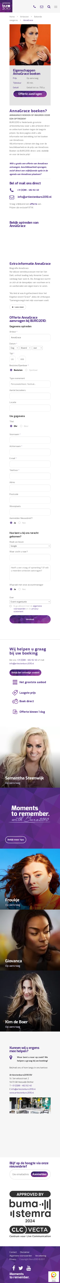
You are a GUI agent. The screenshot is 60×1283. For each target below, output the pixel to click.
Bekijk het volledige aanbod (25, 672)
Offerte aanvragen (30, 94)
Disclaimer (25, 1252)
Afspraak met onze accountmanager (26, 585)
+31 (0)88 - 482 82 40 (28, 190)
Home (12, 16)
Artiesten (24, 16)
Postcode (13, 494)
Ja (15, 523)
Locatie (12, 402)
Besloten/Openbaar (19, 365)
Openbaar (33, 370)
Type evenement (17, 378)
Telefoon (14, 470)
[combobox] (14, 348)
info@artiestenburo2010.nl (34, 197)
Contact (13, 1252)
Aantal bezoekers (17, 390)
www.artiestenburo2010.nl (21, 1092)
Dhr (15, 426)
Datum (13, 343)
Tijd (11, 353)
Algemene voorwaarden (20, 1255)
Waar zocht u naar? (18, 551)
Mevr (26, 426)
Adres (12, 482)
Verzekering (40, 1255)
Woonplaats (15, 506)
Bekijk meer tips (16, 839)
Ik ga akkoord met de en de (28, 609)
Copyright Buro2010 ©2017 (32, 1259)
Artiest (13, 332)
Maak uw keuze (16, 542)
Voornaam (15, 434)
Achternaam (15, 446)
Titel (11, 421)
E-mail (13, 458)
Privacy (12, 1259)
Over (11, 597)
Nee (24, 523)
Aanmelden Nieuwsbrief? (21, 518)
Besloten (18, 370)
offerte (33, 204)
